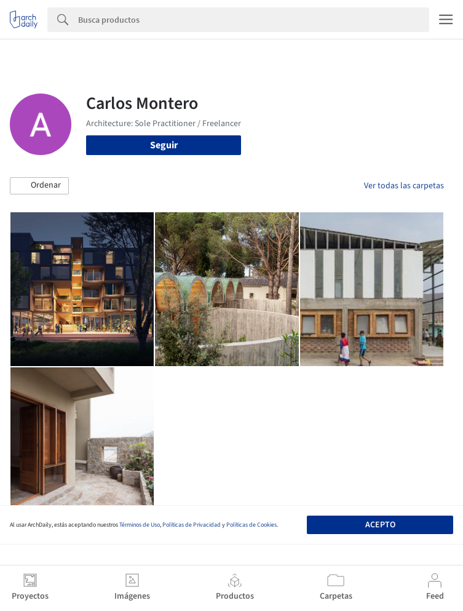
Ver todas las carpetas (404, 186)
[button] (39, 185)
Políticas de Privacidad (191, 525)
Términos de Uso (139, 525)
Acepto (380, 525)
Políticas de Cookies (251, 525)
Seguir (164, 145)
